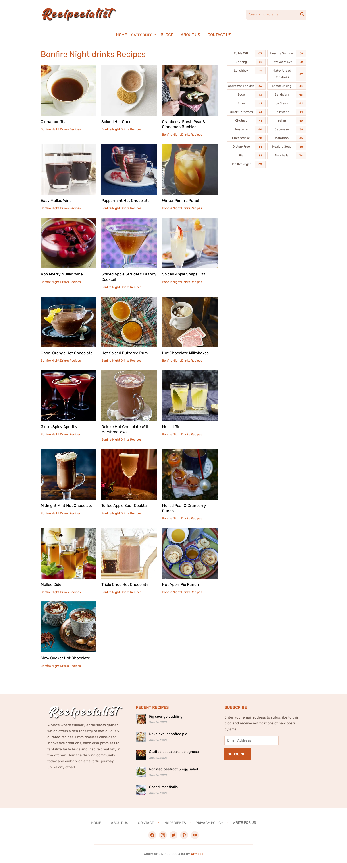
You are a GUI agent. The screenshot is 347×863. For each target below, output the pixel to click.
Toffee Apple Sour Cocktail (125, 505)
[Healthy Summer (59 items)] (286, 53)
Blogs (167, 34)
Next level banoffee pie (168, 734)
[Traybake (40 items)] (246, 129)
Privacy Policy (209, 822)
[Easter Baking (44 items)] (286, 86)
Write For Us (244, 822)
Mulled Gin (171, 426)
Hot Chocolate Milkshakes (185, 353)
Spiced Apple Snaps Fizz (184, 274)
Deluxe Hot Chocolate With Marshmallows (125, 429)
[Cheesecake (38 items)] (246, 138)
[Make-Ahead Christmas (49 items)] (286, 74)
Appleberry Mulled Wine (62, 274)
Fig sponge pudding (166, 716)
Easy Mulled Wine (56, 200)
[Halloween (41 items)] (286, 112)
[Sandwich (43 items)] (286, 94)
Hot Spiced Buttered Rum (124, 353)
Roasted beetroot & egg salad (173, 769)
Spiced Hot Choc (116, 121)
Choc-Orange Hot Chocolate (67, 353)
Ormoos (197, 854)
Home (121, 34)
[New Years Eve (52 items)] (286, 62)
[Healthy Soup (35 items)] (286, 146)
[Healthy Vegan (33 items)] (246, 164)
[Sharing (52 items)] (246, 62)
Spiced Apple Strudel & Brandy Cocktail (122, 277)
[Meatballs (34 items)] (286, 155)
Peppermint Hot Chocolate (125, 200)
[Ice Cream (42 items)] (286, 103)
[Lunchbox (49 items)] (246, 70)
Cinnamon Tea (54, 121)
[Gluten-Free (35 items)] (246, 146)
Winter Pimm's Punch (181, 200)
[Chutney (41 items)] (246, 120)
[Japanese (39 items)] (286, 129)
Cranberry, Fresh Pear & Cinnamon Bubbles (184, 124)
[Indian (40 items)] (286, 120)
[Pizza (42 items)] (246, 103)
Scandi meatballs (163, 787)
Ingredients (175, 822)
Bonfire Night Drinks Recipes (61, 129)
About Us (190, 34)
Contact (146, 822)
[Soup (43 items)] (246, 94)
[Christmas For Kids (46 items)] (246, 86)
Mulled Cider (52, 584)
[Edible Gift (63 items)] (246, 53)
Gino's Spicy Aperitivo (60, 426)
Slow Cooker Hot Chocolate (65, 658)
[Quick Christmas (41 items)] (246, 112)
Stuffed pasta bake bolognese (174, 752)
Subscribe (238, 754)
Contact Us (219, 34)
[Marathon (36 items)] (286, 138)
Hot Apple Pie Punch (181, 584)
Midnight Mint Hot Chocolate (67, 505)
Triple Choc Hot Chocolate (125, 584)
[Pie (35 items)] (246, 155)
